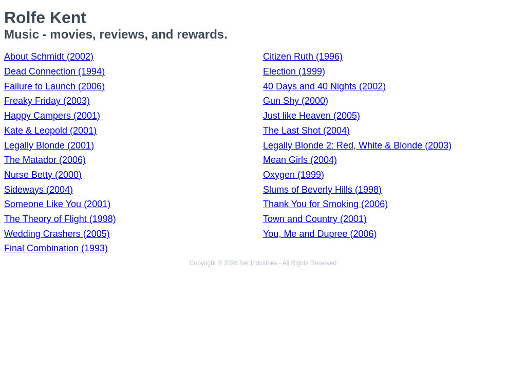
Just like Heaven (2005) (311, 115)
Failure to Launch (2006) (54, 86)
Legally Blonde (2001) (49, 145)
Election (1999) (294, 71)
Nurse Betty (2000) (43, 175)
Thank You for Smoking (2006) (325, 204)
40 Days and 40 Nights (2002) (324, 86)
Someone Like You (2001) (57, 204)
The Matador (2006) (45, 160)
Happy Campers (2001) (52, 115)
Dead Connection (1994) (54, 71)
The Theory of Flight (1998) (60, 219)
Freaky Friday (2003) (47, 101)
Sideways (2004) (38, 189)
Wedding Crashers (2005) (57, 234)
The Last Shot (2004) (306, 130)
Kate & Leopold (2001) (50, 130)
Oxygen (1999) (293, 175)
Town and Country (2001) (315, 219)
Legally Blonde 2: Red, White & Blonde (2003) (357, 145)
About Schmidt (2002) (48, 56)
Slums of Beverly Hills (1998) (322, 189)
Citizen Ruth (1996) (303, 56)
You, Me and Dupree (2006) (320, 234)
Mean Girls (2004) (300, 160)
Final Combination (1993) (56, 248)
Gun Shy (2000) (295, 101)
